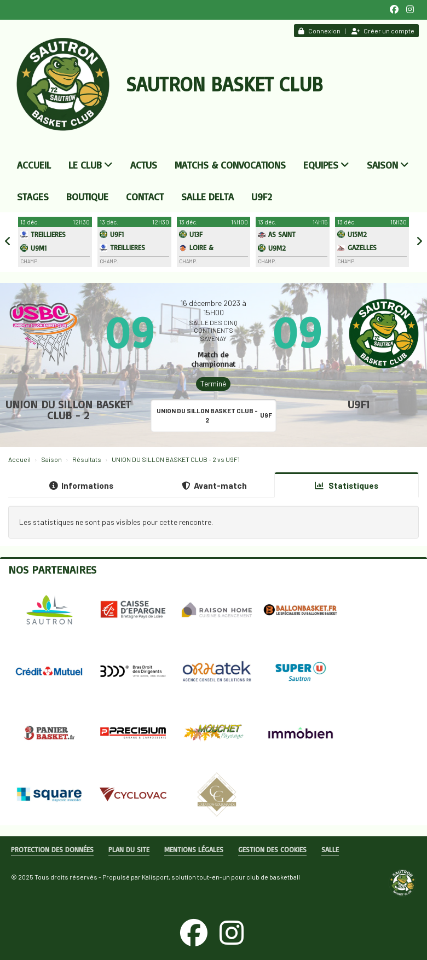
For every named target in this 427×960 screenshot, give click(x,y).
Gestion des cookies (272, 849)
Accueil (34, 165)
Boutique (87, 196)
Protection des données (52, 849)
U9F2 (261, 196)
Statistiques (346, 485)
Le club (90, 165)
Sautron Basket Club (224, 84)
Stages (33, 196)
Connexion (319, 30)
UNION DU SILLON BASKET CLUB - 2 (68, 409)
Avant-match (214, 485)
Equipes (326, 165)
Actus (143, 165)
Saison (388, 165)
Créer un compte (382, 30)
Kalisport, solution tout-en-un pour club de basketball (221, 877)
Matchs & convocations (230, 165)
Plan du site (128, 849)
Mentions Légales (193, 849)
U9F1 (359, 404)
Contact (145, 196)
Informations (81, 485)
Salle (330, 849)
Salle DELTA (207, 196)
